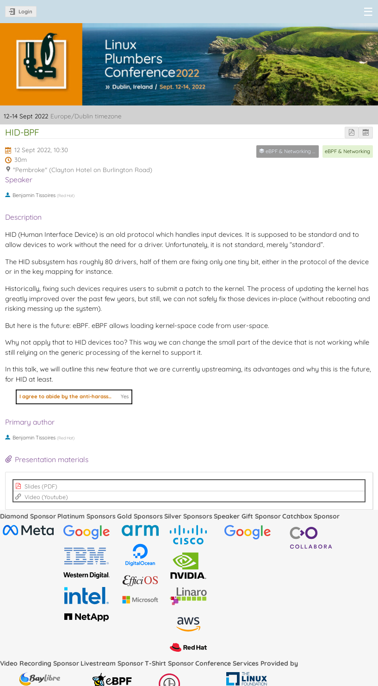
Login (25, 11)
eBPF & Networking (347, 151)
